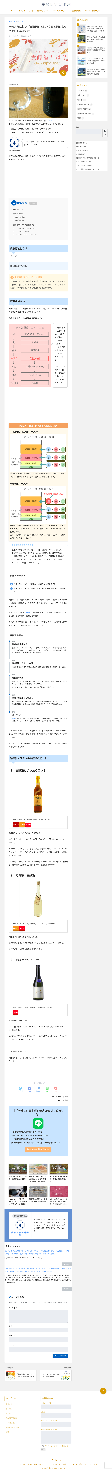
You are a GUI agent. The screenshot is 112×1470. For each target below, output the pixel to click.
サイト (11, 1344)
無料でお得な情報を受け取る (38, 1148)
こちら (50, 121)
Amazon (35, 824)
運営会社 (66, 1464)
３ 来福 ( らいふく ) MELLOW (26, 234)
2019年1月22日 (52, 1253)
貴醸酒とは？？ (19, 209)
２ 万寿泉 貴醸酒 (22, 231)
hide (33, 203)
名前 (11, 1325)
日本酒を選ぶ (84, 109)
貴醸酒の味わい (20, 217)
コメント (13, 1307)
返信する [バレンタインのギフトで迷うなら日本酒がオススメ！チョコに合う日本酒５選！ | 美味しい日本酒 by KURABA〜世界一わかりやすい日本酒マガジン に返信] (66, 1288)
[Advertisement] (38, 178)
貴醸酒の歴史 (20, 220)
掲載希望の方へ (42, 11)
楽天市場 (20, 824)
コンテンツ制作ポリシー (93, 11)
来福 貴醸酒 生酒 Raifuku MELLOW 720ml (32, 1006)
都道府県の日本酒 (85, 114)
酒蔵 (80, 119)
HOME (56, 1459)
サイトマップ (93, 1464)
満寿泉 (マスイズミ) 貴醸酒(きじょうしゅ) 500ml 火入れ (36, 923)
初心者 (31, 11)
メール (12, 1335)
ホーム (12, 11)
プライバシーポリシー (59, 11)
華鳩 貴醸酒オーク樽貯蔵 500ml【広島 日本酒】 (32, 819)
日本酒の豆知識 (85, 105)
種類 (66, 1099)
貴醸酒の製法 (18, 213)
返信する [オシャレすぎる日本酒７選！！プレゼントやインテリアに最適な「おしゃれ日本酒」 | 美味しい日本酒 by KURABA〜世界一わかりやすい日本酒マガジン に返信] (66, 1263)
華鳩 (28, 612)
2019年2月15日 (49, 1270)
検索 (77, 128)
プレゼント (83, 95)
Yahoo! (50, 824)
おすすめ (22, 11)
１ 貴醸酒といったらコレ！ (25, 228)
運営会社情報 (76, 11)
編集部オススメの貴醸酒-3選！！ (25, 224)
